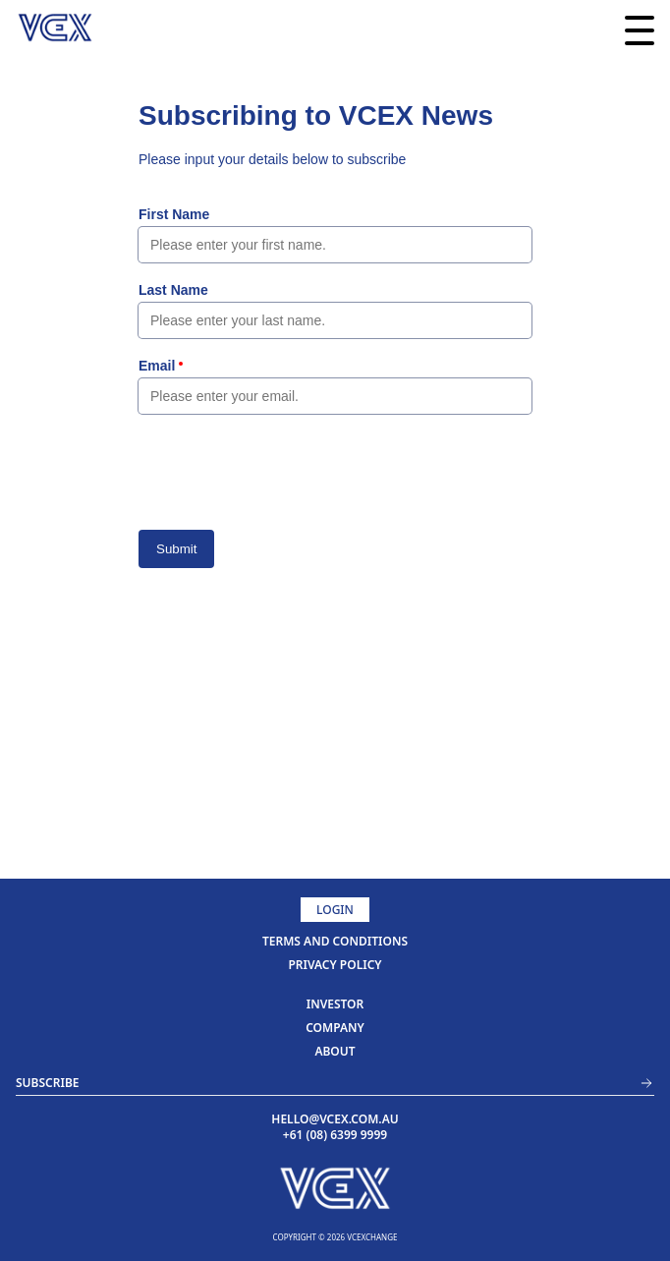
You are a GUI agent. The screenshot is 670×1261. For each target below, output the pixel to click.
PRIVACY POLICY (334, 964)
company (335, 1027)
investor (335, 1004)
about (334, 1051)
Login (335, 909)
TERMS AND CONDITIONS (335, 941)
